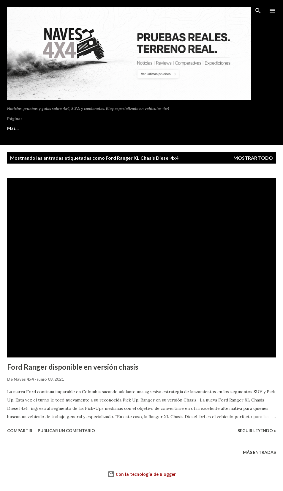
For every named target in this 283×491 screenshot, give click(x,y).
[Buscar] (258, 10)
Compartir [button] (19, 430)
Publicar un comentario (66, 430)
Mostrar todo (253, 158)
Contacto (65, 128)
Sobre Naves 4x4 (23, 128)
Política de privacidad (111, 128)
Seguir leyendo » (257, 430)
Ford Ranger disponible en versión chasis (72, 367)
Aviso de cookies (164, 128)
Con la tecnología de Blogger (141, 474)
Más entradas (259, 452)
